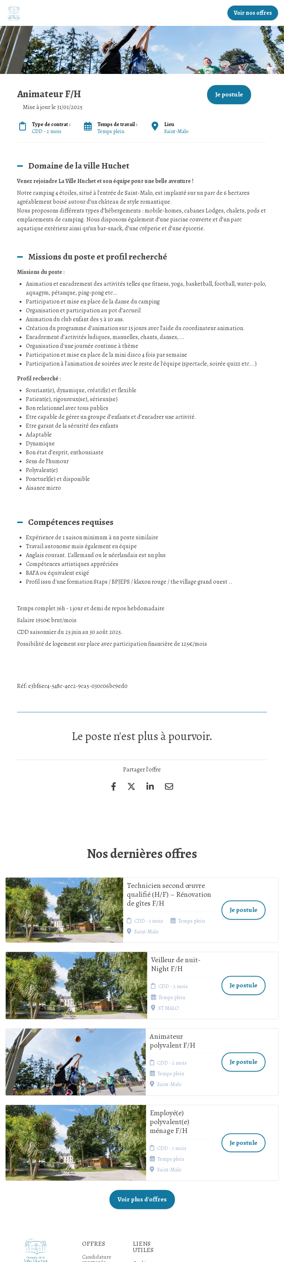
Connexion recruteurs (145, 1163)
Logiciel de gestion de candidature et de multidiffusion (142, 1248)
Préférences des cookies (146, 1178)
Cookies (142, 1143)
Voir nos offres (253, 13)
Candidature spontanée (96, 1139)
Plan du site (146, 1152)
